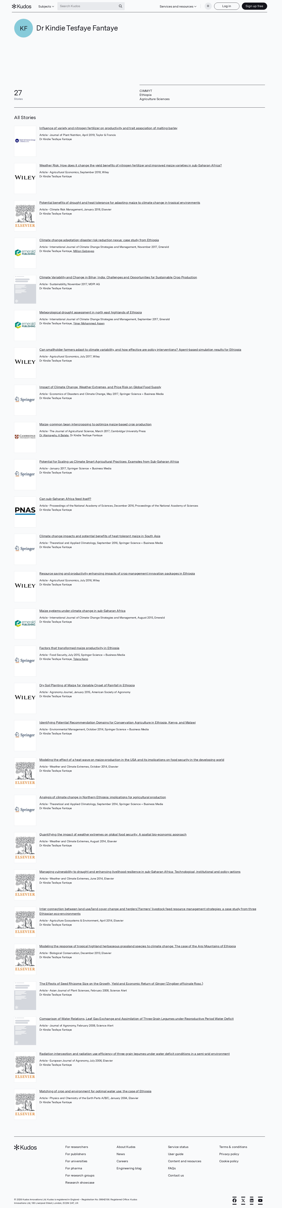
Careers (122, 1160)
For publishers (75, 1153)
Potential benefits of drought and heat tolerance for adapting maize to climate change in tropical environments (119, 201)
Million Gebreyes (83, 249)
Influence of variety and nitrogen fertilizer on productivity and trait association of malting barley (108, 127)
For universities (76, 1160)
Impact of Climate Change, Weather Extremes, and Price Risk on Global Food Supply (100, 386)
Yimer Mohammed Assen (88, 322)
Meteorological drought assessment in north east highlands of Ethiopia (90, 311)
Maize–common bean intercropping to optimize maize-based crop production (95, 423)
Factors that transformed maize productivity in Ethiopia (79, 647)
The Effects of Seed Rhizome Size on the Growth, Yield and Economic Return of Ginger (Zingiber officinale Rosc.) (121, 982)
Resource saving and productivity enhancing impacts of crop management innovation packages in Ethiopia (117, 572)
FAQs (172, 1167)
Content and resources (184, 1160)
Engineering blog (129, 1167)
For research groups (79, 1174)
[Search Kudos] (89, 5)
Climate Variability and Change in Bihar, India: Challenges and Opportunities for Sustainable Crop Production (118, 276)
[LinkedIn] (252, 1199)
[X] (243, 1199)
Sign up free (252, 5)
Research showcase (79, 1181)
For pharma (73, 1167)
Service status (178, 1146)
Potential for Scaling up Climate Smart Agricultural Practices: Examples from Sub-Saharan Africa (109, 460)
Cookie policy (228, 1160)
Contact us (176, 1174)
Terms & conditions (233, 1146)
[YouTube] (260, 1199)
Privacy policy (229, 1153)
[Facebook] (234, 1199)
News (121, 1153)
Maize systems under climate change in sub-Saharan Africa (82, 609)
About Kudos (126, 1146)
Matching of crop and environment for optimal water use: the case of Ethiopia (95, 1090)
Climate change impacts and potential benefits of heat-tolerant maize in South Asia (99, 535)
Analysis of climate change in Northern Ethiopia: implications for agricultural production (102, 796)
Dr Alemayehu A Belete (54, 434)
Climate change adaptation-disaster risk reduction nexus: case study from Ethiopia (99, 239)
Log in (224, 5)
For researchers (76, 1146)
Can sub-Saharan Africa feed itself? (65, 497)
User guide (175, 1153)
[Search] (123, 5)
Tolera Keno (80, 657)
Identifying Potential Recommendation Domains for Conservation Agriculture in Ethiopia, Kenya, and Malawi (117, 721)
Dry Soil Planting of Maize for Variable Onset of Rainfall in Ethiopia (87, 684)
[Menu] (206, 5)
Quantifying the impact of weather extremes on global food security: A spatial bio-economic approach (112, 833)
